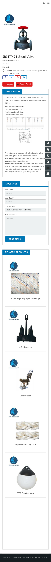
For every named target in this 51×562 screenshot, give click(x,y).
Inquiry (8, 84)
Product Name (10, 206)
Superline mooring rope (25, 444)
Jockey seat (25, 396)
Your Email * (9, 198)
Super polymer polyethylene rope (25, 298)
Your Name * (9, 190)
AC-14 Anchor (25, 347)
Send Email (24, 84)
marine (7, 98)
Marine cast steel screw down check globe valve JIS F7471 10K (27, 71)
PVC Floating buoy (25, 493)
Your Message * (10, 215)
